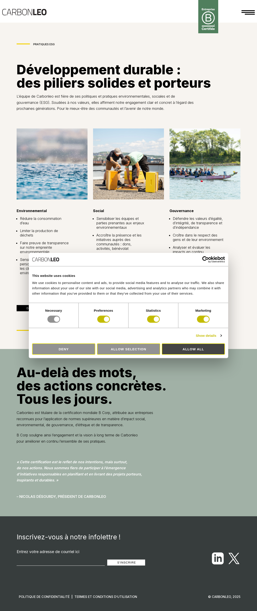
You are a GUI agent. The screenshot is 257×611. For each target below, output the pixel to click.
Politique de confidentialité (44, 597)
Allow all (193, 349)
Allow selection (128, 349)
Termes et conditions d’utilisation (105, 597)
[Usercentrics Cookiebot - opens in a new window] (205, 259)
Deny (64, 349)
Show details (206, 335)
